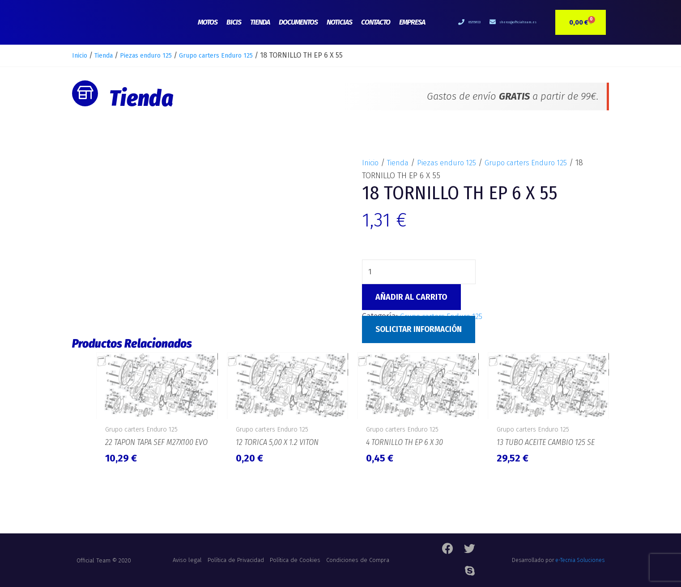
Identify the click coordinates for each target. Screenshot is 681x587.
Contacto (375, 22)
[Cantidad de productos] (419, 272)
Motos (207, 22)
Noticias (339, 22)
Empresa (412, 22)
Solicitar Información (421, 330)
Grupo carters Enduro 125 (236, 55)
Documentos (298, 22)
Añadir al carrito (411, 298)
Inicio (81, 55)
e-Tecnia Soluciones (579, 567)
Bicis (233, 22)
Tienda (260, 22)
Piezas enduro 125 (157, 55)
